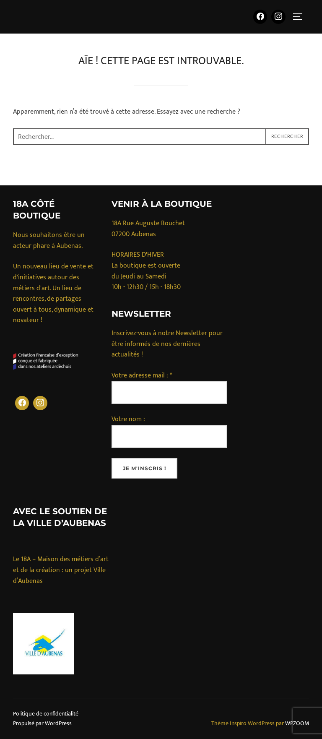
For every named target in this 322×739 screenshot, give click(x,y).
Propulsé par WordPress (42, 723)
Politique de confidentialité (45, 713)
